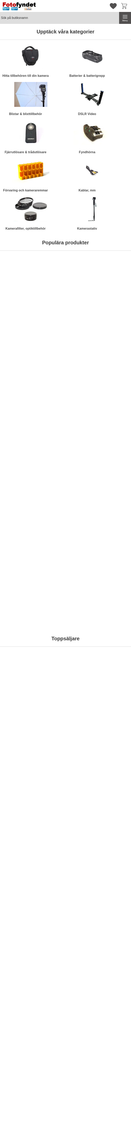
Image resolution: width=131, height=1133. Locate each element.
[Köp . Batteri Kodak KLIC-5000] (115, 854)
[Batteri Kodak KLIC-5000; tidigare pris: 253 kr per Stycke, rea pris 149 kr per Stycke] (115, 809)
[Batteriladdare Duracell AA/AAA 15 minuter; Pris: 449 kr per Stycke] (49, 691)
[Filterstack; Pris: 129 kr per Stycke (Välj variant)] (15, 691)
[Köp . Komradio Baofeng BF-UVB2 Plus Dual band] (82, 339)
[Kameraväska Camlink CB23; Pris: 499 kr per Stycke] (115, 295)
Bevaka (115, 340)
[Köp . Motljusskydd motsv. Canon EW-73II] (48, 550)
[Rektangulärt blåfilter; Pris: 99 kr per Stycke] (15, 506)
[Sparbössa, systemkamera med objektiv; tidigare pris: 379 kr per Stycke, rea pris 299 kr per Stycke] (49, 809)
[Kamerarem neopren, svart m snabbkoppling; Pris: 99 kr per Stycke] (49, 598)
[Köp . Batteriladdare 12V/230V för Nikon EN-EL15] (82, 458)
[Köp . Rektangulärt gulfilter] (15, 458)
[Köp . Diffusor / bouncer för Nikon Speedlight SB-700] (115, 550)
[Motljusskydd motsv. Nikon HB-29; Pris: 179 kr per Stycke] (82, 506)
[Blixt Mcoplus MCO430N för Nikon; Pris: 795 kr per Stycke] (82, 691)
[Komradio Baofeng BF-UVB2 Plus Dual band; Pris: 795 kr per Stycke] (82, 295)
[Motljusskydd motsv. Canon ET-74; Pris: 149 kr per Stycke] (115, 413)
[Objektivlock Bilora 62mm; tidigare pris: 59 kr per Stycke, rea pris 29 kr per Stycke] (15, 809)
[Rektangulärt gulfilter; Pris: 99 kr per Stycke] (15, 413)
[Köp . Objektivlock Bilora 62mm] (15, 854)
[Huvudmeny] (125, 18)
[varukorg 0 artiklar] (125, 6)
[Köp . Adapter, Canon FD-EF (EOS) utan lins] (48, 458)
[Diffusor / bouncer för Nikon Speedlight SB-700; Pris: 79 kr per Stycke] (115, 506)
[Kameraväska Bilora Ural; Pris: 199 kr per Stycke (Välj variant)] (49, 295)
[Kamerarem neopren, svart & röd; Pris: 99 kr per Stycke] (15, 598)
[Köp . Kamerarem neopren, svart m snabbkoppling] (48, 643)
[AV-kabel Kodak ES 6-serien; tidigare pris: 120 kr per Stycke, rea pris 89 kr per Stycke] (82, 809)
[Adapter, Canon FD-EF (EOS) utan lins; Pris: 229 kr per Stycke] (49, 413)
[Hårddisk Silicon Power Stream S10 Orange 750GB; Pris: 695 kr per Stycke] (15, 295)
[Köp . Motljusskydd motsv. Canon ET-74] (115, 458)
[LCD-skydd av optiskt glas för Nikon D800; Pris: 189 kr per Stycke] (82, 598)
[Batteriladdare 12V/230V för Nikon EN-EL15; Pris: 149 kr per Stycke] (82, 413)
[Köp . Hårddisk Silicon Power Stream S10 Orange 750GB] (15, 339)
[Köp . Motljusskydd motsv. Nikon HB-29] (82, 550)
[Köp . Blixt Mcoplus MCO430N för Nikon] (82, 735)
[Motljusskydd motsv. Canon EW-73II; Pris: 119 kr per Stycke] (49, 506)
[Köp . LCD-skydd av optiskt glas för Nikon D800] (82, 643)
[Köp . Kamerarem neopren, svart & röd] (15, 643)
